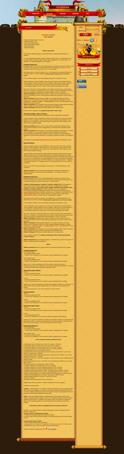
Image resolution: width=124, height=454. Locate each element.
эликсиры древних (49, 101)
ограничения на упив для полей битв (49, 140)
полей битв (66, 115)
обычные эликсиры (59, 100)
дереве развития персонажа (31, 192)
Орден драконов (52, 429)
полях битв (27, 163)
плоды (68, 100)
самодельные (27, 101)
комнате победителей (29, 193)
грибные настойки (37, 101)
